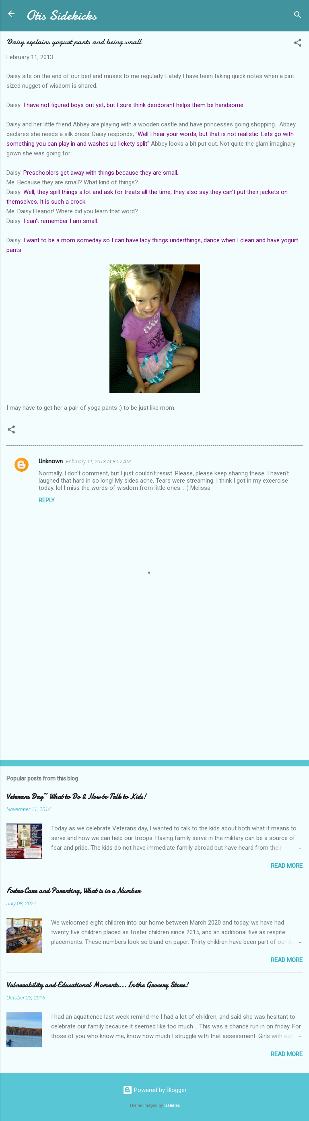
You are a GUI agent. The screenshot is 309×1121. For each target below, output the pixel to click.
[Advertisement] (154, 690)
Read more (287, 865)
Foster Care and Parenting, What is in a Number (73, 891)
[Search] (298, 16)
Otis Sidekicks (61, 15)
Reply (47, 500)
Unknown (51, 461)
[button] (298, 44)
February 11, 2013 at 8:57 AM (98, 461)
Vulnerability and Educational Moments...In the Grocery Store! (97, 985)
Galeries (172, 1105)
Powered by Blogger (155, 1090)
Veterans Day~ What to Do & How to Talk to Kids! (76, 797)
